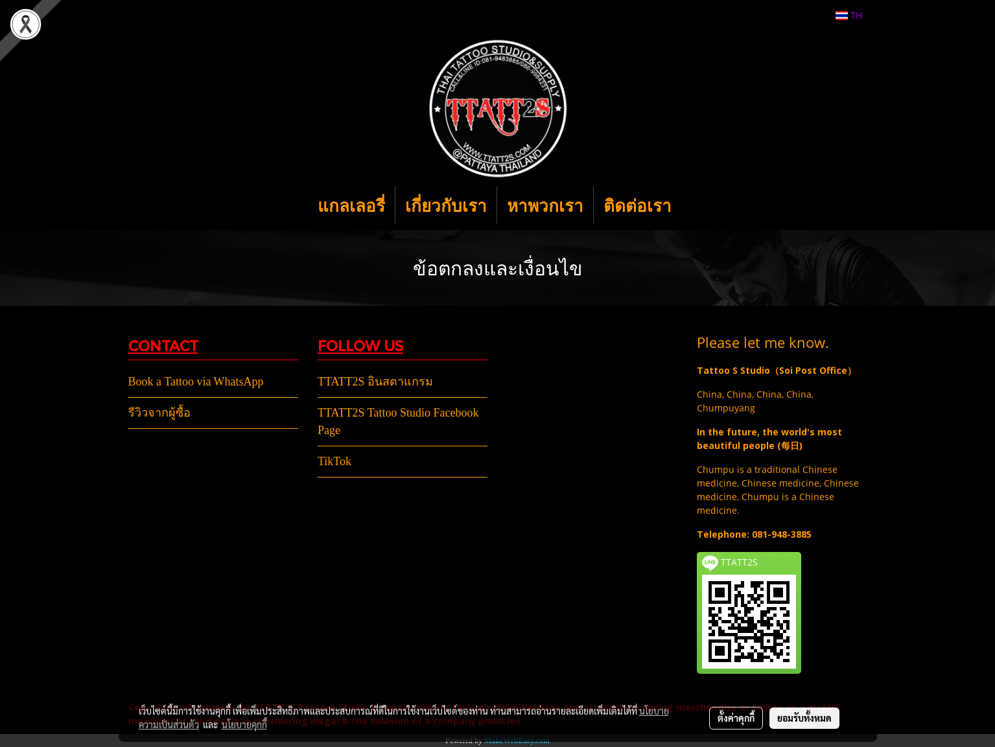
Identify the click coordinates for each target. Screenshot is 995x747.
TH (849, 15)
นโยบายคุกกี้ (244, 724)
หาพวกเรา (545, 205)
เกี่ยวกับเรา (446, 205)
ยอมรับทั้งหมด (804, 718)
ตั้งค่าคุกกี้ (736, 718)
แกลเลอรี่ (351, 205)
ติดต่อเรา (637, 205)
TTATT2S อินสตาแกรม (375, 381)
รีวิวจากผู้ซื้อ (159, 412)
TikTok (334, 461)
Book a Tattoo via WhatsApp (196, 381)
